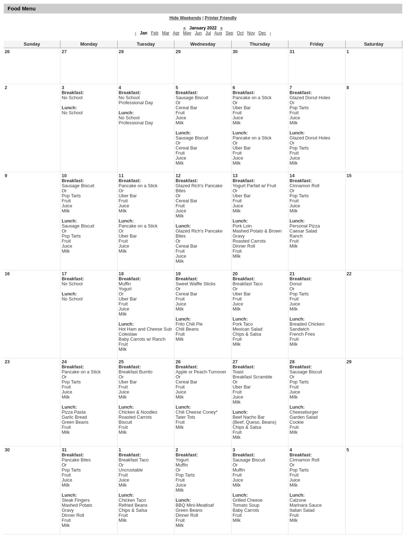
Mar (165, 33)
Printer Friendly (221, 17)
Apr (176, 33)
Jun (198, 33)
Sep (229, 33)
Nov (251, 33)
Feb (155, 33)
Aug (218, 33)
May (187, 33)
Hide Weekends (185, 17)
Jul (208, 33)
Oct (240, 33)
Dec (262, 33)
